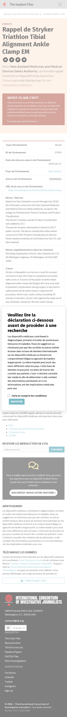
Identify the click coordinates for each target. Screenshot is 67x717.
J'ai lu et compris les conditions (29, 395)
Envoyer (17, 401)
